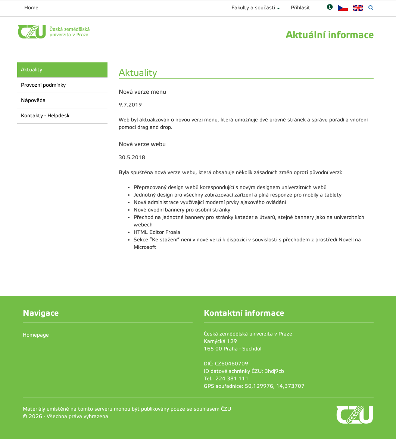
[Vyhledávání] (370, 7)
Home (31, 7)
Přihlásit (300, 7)
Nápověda (33, 100)
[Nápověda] (330, 7)
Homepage (36, 335)
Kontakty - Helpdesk (45, 115)
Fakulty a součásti (253, 7)
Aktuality (31, 69)
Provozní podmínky (43, 85)
